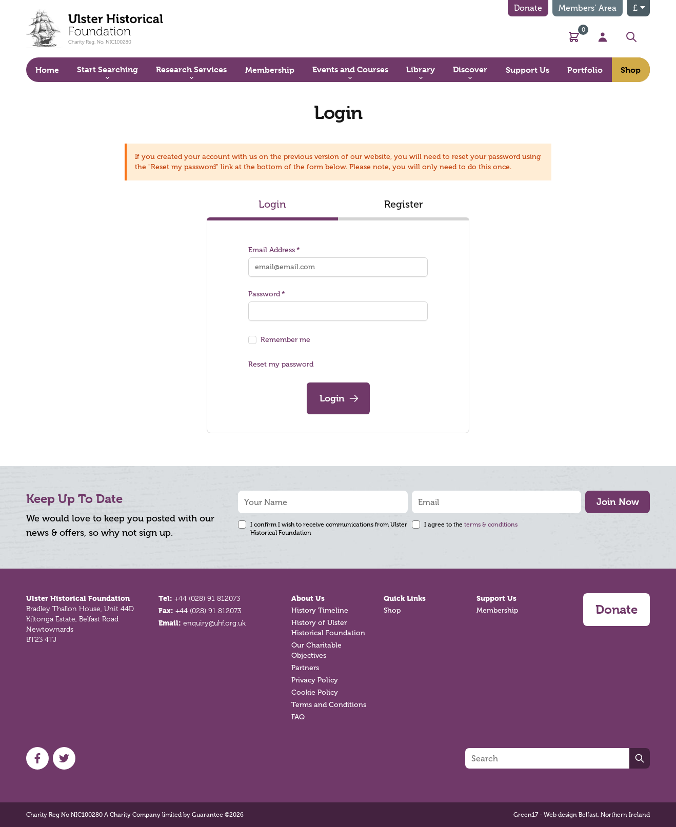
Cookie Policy (314, 692)
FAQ (298, 717)
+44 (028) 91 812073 (207, 598)
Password (266, 294)
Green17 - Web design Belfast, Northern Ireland (581, 814)
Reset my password (280, 364)
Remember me (285, 339)
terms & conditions (491, 524)
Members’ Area (588, 8)
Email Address (274, 250)
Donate (528, 8)
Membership (497, 610)
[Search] (547, 758)
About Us (308, 598)
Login (272, 204)
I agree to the (471, 524)
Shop (392, 610)
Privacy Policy (314, 680)
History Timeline (319, 610)
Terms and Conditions (328, 704)
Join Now (618, 501)
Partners (305, 667)
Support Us (496, 598)
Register (403, 204)
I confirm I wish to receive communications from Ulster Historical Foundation (328, 528)
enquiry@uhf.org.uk (214, 623)
